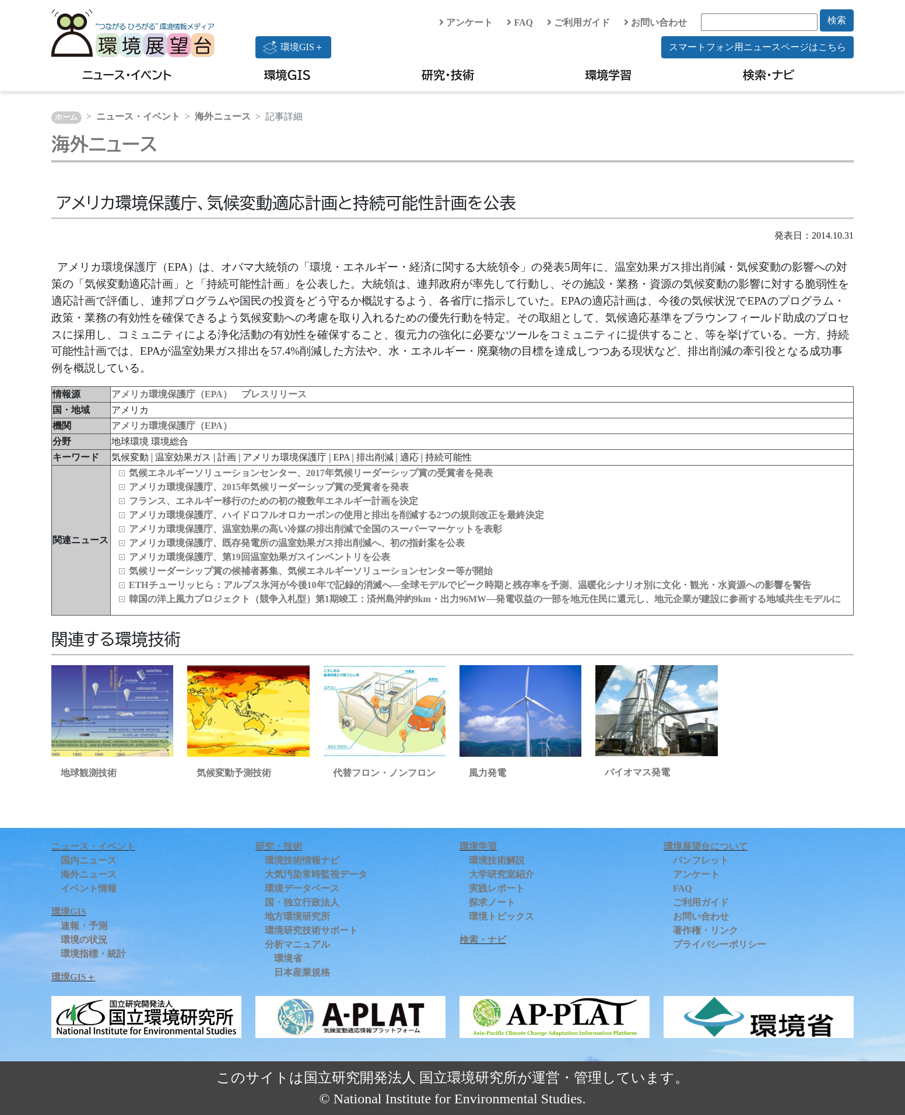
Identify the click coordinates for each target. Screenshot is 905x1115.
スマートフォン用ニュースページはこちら (757, 47)
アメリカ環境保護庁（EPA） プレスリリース (209, 394)
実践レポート (497, 888)
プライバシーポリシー (719, 944)
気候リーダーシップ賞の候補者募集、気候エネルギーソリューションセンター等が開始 (311, 571)
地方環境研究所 (297, 916)
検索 (836, 20)
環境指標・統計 (93, 954)
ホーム (66, 117)
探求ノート (492, 902)
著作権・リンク (705, 930)
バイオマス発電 (637, 772)
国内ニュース (89, 860)
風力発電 (487, 773)
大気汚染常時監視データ (316, 874)
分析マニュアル (297, 944)
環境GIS (287, 75)
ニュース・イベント (126, 75)
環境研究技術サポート (311, 930)
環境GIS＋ (293, 47)
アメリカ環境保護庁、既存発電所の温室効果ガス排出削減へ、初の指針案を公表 (297, 543)
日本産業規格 (302, 972)
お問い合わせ (655, 22)
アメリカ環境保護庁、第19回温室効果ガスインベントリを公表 (259, 557)
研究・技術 (448, 75)
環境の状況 (84, 940)
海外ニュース (223, 116)
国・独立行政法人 (302, 902)
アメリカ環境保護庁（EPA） (171, 426)
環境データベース (302, 888)
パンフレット (701, 860)
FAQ (520, 22)
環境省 (288, 958)
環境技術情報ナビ (302, 860)
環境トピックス (501, 916)
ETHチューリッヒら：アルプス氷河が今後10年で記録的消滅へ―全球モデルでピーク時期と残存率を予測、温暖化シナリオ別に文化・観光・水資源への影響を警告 (470, 585)
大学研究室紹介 (501, 874)
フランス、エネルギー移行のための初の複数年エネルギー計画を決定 (273, 501)
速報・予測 (84, 926)
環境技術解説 (497, 860)
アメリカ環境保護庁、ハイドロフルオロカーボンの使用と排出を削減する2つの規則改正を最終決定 (336, 515)
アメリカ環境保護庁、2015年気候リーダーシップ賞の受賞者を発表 (269, 487)
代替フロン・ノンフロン (384, 773)
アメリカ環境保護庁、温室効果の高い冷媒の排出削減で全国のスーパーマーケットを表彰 (315, 529)
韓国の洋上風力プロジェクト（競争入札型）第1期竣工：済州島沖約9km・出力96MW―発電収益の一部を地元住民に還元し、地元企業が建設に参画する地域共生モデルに (485, 599)
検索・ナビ (769, 75)
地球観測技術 (89, 773)
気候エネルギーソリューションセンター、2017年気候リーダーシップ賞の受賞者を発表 (311, 473)
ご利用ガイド (578, 22)
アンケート (466, 22)
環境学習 (608, 75)
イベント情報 (89, 888)
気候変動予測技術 (234, 773)
